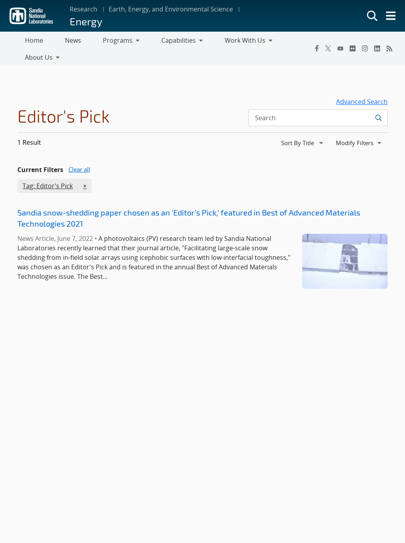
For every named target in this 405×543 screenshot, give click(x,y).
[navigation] (302, 127)
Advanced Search (362, 86)
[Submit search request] (378, 102)
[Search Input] (318, 102)
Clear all (79, 154)
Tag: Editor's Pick (47, 170)
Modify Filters (361, 127)
